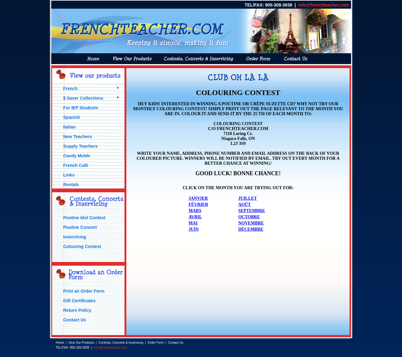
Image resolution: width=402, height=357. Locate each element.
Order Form (156, 342)
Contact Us (175, 342)
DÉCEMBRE (251, 229)
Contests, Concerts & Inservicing (120, 342)
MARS (195, 210)
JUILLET (247, 198)
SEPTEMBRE (251, 210)
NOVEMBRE (251, 223)
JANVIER (198, 198)
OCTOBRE (249, 217)
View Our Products (81, 342)
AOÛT (244, 204)
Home (60, 342)
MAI (193, 223)
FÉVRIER (198, 204)
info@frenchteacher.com (323, 4)
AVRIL (195, 217)
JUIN (194, 229)
